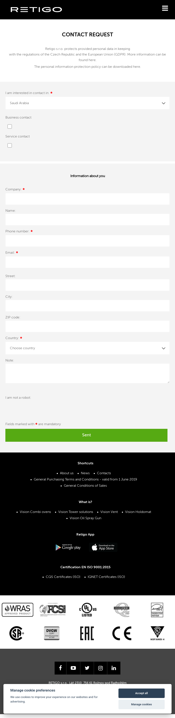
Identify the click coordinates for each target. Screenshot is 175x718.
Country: (13, 339)
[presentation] (83, 403)
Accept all (141, 693)
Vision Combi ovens (35, 512)
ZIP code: (12, 317)
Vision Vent (109, 512)
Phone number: (19, 232)
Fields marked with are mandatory (33, 425)
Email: (11, 253)
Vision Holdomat (138, 512)
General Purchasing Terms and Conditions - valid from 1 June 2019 (85, 479)
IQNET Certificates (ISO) (106, 577)
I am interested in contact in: (28, 93)
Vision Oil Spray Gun (85, 518)
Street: (10, 276)
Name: (10, 211)
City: (9, 297)
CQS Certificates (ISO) (63, 577)
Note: (9, 360)
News (85, 473)
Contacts (104, 473)
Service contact (17, 136)
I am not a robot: (18, 398)
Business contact (18, 117)
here (92, 60)
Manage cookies (141, 704)
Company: (15, 190)
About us (67, 473)
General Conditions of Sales (85, 486)
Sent (86, 435)
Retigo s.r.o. (40, 16)
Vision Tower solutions (75, 512)
